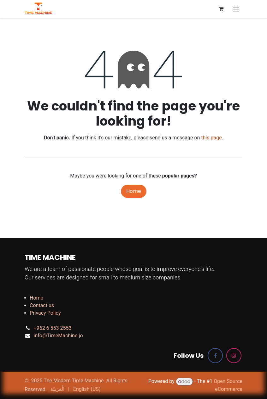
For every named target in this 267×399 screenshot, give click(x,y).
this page (211, 138)
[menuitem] (57, 389)
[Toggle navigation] (236, 9)
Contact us (42, 305)
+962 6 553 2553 (53, 328)
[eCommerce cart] (221, 9)
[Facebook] (215, 355)
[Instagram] (233, 355)
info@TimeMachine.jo (58, 336)
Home (133, 191)
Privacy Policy (45, 313)
